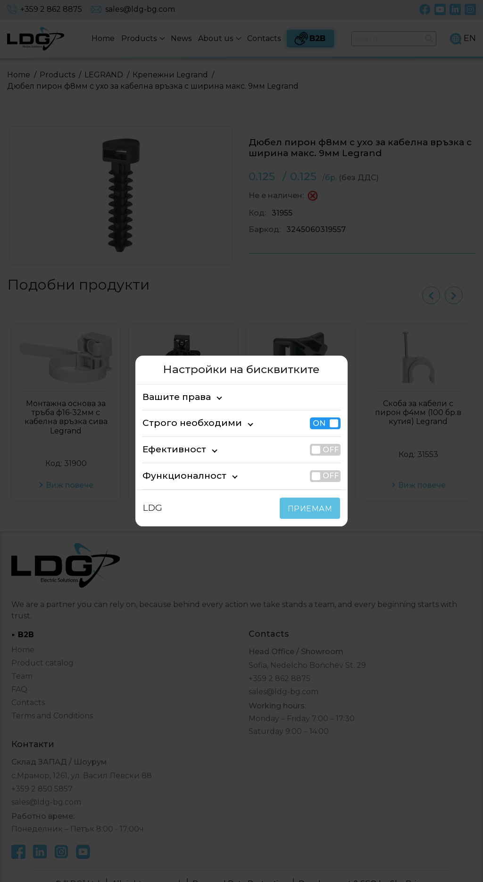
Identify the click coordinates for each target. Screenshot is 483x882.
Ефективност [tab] (169, 449)
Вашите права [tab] (171, 397)
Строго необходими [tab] (183, 423)
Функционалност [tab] (176, 476)
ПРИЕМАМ (312, 509)
